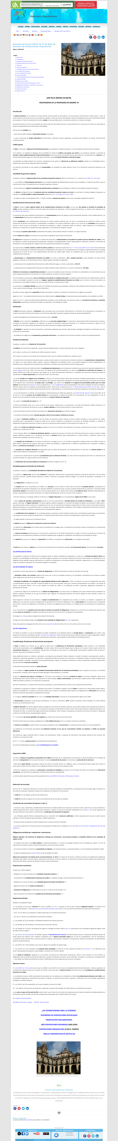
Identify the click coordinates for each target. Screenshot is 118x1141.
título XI (35, 853)
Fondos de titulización (21, 67)
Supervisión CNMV (21, 79)
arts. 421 (68, 620)
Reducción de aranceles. (22, 81)
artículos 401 (49, 624)
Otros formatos (44, 1002)
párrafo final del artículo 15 (83, 393)
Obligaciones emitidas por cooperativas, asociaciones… (29, 85)
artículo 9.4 (33, 385)
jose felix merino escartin (95, 1095)
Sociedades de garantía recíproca (24, 61)
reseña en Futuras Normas (23, 998)
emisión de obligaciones (49, 635)
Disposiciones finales (21, 89)
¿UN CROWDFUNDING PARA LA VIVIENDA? (59, 1010)
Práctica (65, 26)
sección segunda (18, 370)
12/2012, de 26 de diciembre (25, 934)
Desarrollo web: (96, 1140)
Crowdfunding (55, 1093)
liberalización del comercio (58, 934)
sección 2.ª (86, 810)
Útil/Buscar (73, 26)
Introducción (19, 57)
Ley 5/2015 (19, 1098)
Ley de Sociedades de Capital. (23, 73)
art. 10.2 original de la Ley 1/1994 (63, 194)
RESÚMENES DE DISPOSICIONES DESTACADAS (59, 1015)
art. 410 (23, 616)
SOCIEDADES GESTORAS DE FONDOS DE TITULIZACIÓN (75, 1098)
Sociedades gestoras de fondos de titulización (27, 69)
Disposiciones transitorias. (22, 87)
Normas (27, 26)
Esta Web (81, 26)
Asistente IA (96, 26)
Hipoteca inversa (20, 91)
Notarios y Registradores (43, 16)
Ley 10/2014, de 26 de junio (21, 211)
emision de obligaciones (69, 1093)
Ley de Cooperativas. (21, 75)
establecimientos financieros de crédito (91, 1093)
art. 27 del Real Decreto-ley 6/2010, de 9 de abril (85, 387)
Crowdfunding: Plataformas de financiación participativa (30, 77)
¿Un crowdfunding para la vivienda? (47, 745)
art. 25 (68, 928)
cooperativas (45, 1093)
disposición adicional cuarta (50, 909)
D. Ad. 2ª (55, 906)
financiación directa (20, 1095)
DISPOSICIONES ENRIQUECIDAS (51, 1029)
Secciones (44, 26)
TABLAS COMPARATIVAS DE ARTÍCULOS (59, 1034)
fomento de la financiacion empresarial (58, 1095)
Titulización (19, 65)
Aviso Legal (48, 1140)
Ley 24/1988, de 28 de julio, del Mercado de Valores (64, 776)
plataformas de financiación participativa (37, 1098)
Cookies (65, 1140)
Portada (20, 26)
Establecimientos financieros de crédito (26, 63)
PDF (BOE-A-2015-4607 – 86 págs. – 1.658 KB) (26, 1002)
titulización (59, 1101)
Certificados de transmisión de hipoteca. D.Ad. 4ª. (28, 83)
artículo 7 (88, 949)
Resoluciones (35, 26)
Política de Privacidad (57, 1140)
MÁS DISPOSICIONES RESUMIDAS (54, 1024)
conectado (29, 1120)
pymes (54, 1098)
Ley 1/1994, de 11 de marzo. (92, 178)
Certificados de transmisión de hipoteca (26, 1093)
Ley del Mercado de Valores (23, 71)
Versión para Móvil (59, 1128)
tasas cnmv (99, 1098)
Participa (51, 26)
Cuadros (58, 26)
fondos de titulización (79, 1095)
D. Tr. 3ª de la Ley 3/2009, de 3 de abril (82, 247)
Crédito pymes (20, 59)
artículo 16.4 (35, 909)
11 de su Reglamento (57, 385)
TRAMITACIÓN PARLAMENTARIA (59, 1020)
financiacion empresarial (35, 1095)
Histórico (88, 26)
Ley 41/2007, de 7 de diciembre (24, 968)
